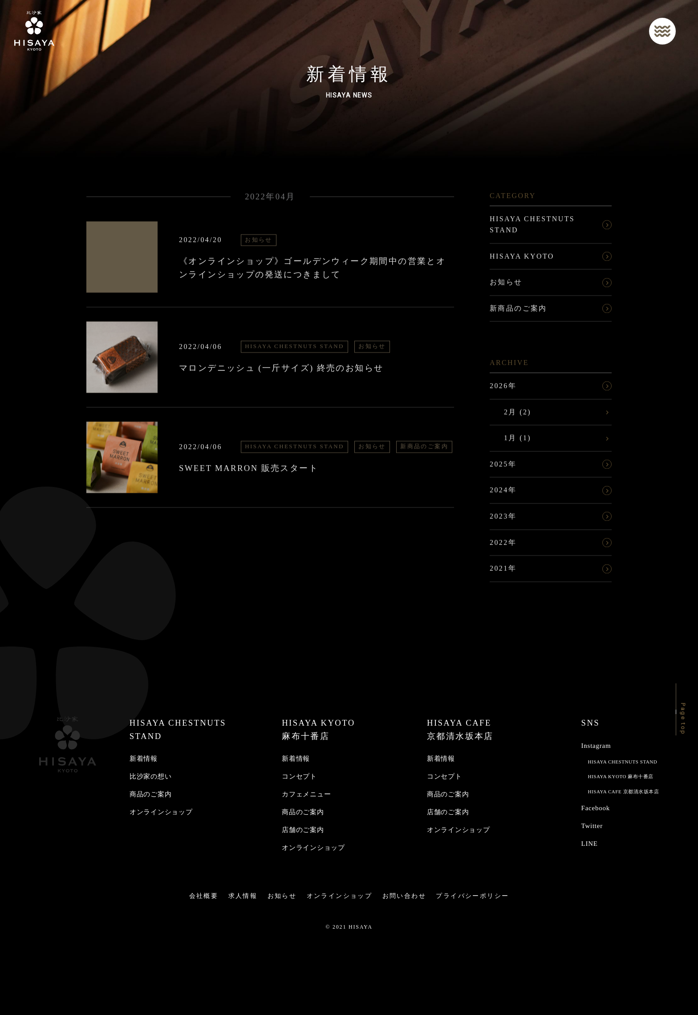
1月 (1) (517, 441)
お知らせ (258, 243)
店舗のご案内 (303, 829)
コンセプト (299, 776)
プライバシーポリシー (472, 896)
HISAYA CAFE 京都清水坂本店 (623, 791)
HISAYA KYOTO (522, 259)
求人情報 (243, 896)
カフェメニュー (306, 794)
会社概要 (204, 896)
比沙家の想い (151, 776)
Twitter (592, 825)
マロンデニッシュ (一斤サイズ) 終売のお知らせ (281, 371)
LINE (589, 843)
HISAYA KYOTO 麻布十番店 (620, 776)
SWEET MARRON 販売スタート (248, 471)
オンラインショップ (161, 812)
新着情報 (144, 758)
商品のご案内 (151, 794)
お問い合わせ (404, 896)
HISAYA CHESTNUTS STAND (294, 349)
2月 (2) (517, 415)
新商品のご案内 (424, 450)
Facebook (595, 808)
